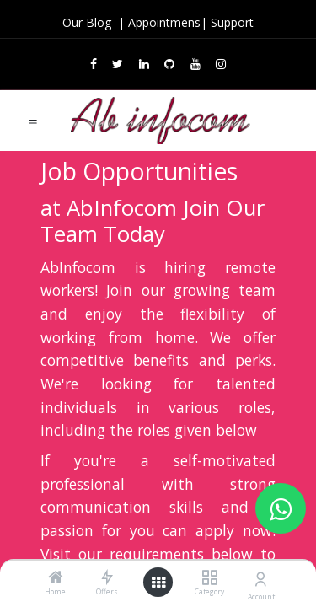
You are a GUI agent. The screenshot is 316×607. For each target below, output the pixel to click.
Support (232, 22)
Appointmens (164, 22)
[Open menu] (158, 582)
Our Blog (88, 22)
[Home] (55, 578)
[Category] (209, 578)
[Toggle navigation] (33, 121)
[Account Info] (261, 578)
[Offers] (107, 578)
